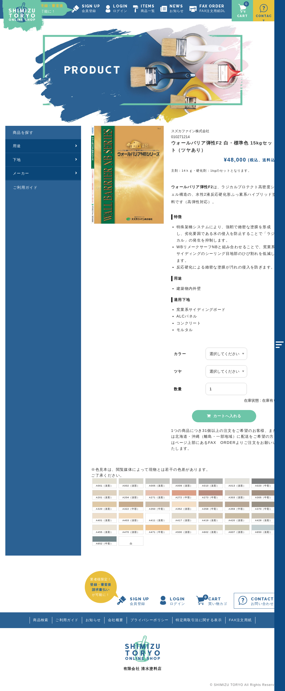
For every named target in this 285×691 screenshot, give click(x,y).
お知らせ (93, 620)
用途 (45, 145)
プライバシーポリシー (150, 620)
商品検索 (40, 620)
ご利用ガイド (25, 186)
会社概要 (115, 620)
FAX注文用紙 (240, 620)
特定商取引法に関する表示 (199, 620)
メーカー (45, 173)
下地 (45, 159)
